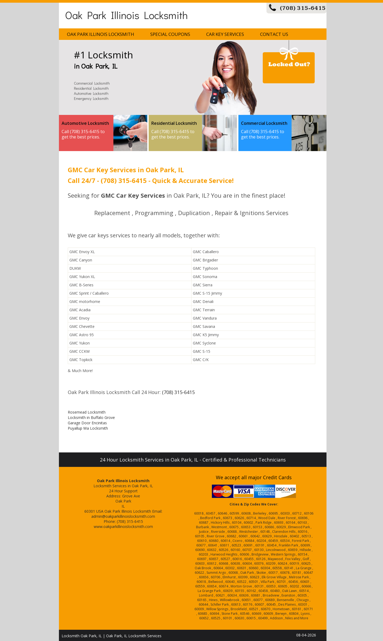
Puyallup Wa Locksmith (88, 428)
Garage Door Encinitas (87, 422)
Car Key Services (225, 34)
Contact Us (274, 34)
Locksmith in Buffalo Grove (91, 417)
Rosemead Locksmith (87, 412)
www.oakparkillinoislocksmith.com (123, 526)
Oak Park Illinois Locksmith (126, 15)
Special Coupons (170, 34)
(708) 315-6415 (303, 8)
